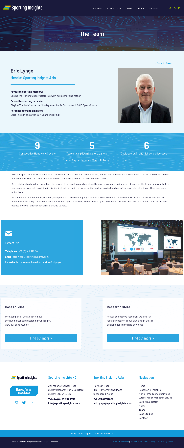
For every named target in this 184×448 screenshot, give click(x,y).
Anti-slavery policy (164, 441)
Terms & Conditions (120, 441)
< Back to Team (163, 63)
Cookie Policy (149, 441)
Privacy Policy (136, 441)
